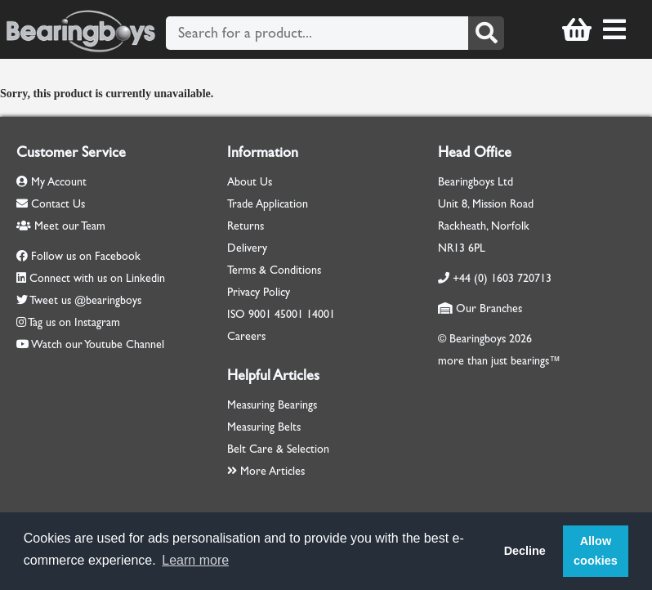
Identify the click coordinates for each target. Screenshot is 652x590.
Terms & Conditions (274, 270)
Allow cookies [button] (596, 550)
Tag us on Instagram (74, 322)
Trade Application (267, 204)
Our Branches (480, 308)
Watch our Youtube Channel (97, 344)
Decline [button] (525, 550)
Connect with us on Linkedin (97, 278)
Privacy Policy (258, 292)
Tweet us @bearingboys (85, 300)
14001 (320, 314)
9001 (259, 314)
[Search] (486, 33)
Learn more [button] (195, 560)
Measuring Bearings (272, 405)
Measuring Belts (264, 427)
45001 (289, 314)
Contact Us (50, 204)
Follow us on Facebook (86, 256)
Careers (246, 336)
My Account (51, 182)
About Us (249, 182)
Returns (245, 226)
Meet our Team (60, 226)
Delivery (247, 248)
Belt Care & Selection (278, 449)
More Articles (266, 471)
